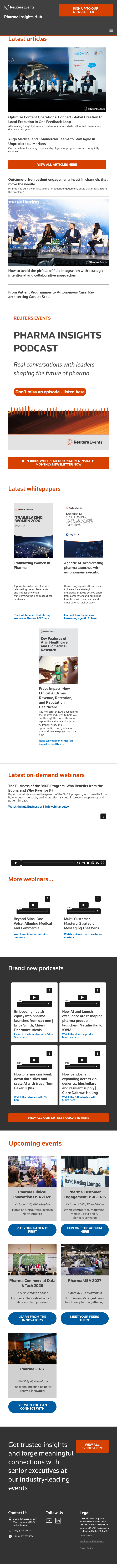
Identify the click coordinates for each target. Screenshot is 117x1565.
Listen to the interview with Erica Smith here (33, 1036)
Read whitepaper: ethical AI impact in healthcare (56, 742)
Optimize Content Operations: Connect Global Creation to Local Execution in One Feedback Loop (55, 119)
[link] (20, 7)
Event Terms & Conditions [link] (92, 1541)
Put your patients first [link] (32, 1229)
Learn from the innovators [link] (32, 1318)
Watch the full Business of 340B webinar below (38, 806)
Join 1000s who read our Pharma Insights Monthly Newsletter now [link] (58, 462)
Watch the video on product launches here (78, 1036)
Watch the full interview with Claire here (79, 1099)
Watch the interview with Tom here (31, 1099)
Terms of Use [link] (86, 1535)
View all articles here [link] (57, 164)
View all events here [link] (92, 1446)
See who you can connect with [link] (32, 1406)
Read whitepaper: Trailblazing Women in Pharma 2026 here (32, 617)
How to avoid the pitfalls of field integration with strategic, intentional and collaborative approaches (56, 272)
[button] (113, 30)
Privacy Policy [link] (86, 1548)
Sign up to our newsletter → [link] (85, 10)
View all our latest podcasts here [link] (58, 1118)
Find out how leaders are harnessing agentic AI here (80, 617)
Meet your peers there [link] (84, 1318)
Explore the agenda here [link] (84, 1229)
